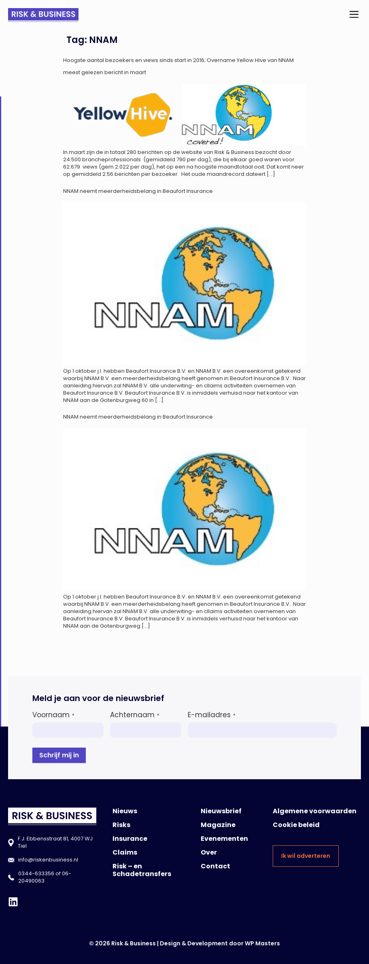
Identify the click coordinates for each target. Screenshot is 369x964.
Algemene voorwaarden (314, 811)
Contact (215, 866)
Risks (121, 824)
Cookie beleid (296, 824)
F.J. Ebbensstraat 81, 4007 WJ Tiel (55, 842)
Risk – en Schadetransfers (141, 870)
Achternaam (134, 714)
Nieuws (124, 811)
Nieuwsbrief (221, 811)
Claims (124, 852)
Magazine (218, 824)
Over (209, 852)
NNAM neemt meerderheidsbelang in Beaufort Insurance (138, 191)
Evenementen (224, 838)
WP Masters (262, 943)
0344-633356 (36, 873)
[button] (354, 15)
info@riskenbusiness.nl (48, 860)
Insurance (129, 838)
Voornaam (53, 714)
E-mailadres (211, 714)
